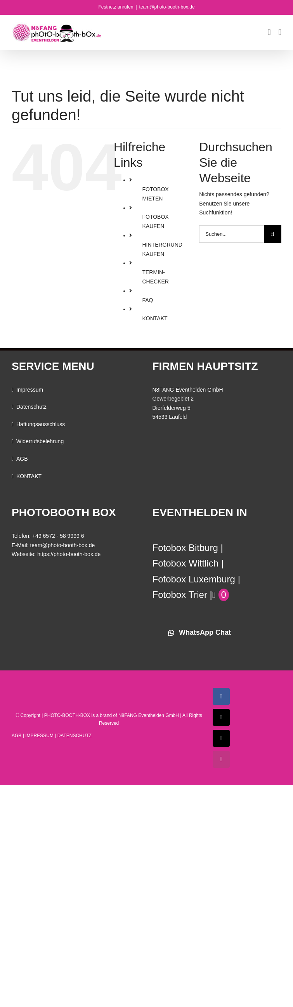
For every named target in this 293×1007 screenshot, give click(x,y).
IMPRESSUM (39, 735)
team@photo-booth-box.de (167, 7)
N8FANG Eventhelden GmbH (148, 715)
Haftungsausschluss (40, 424)
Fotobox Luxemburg (194, 579)
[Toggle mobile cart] (269, 32)
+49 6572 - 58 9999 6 (58, 536)
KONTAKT (154, 318)
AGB (22, 459)
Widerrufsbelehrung (40, 441)
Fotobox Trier (180, 594)
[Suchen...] (231, 234)
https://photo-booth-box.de (69, 554)
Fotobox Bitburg (185, 547)
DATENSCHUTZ (74, 735)
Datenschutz (31, 407)
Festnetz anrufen (115, 7)
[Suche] (272, 234)
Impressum (29, 390)
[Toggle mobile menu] (279, 32)
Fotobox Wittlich (186, 563)
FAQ (147, 300)
